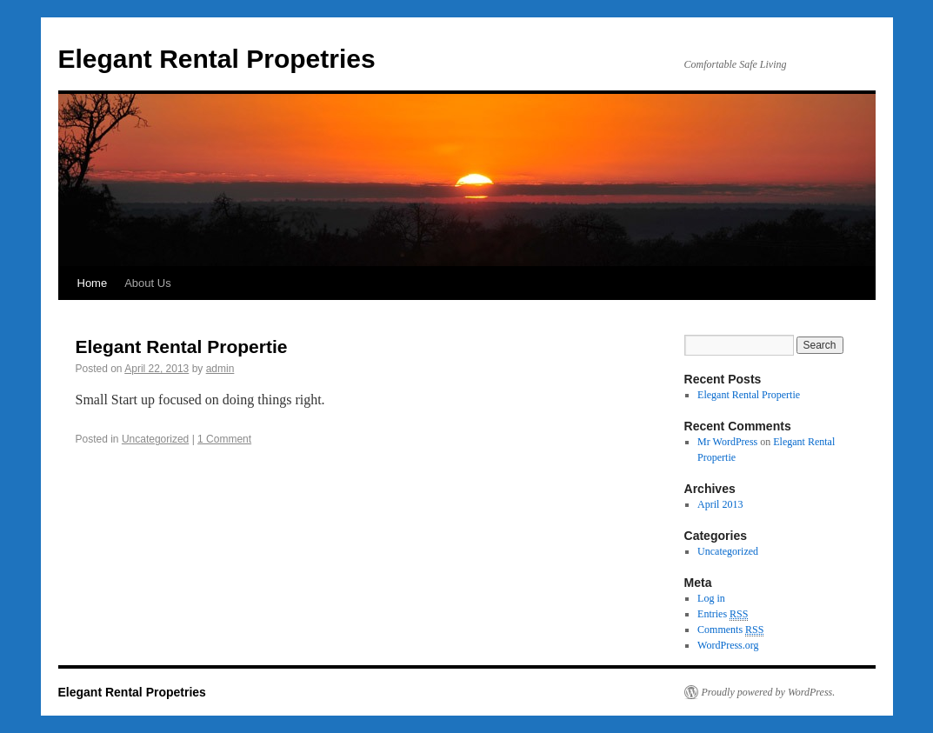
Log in (711, 598)
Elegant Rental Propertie (182, 347)
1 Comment (224, 439)
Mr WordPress (727, 442)
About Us (147, 283)
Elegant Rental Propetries (217, 58)
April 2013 (720, 504)
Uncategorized (155, 439)
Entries (722, 614)
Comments (730, 629)
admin (220, 369)
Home (92, 283)
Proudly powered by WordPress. (769, 692)
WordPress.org (727, 645)
